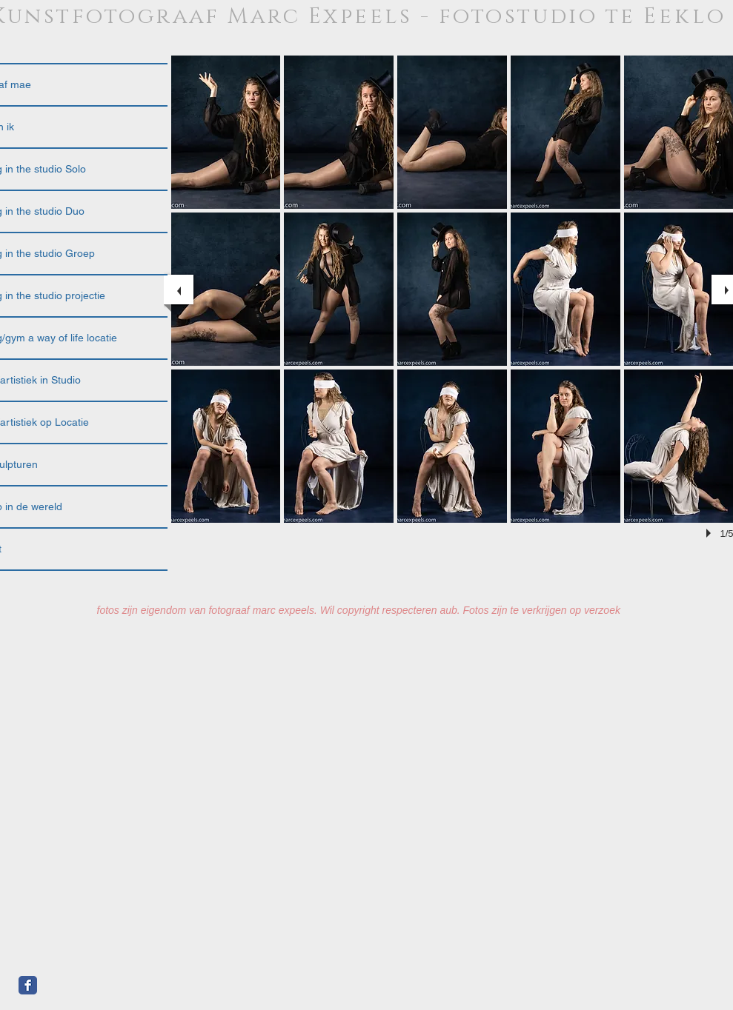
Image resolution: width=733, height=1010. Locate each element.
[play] (710, 533)
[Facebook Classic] (28, 985)
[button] (226, 132)
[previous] (178, 289)
